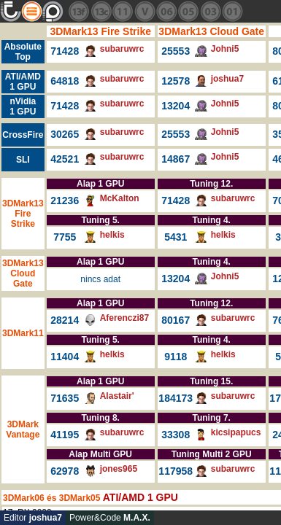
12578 (175, 81)
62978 (64, 471)
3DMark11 (23, 333)
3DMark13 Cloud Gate (211, 31)
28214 (64, 320)
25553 (175, 51)
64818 (64, 81)
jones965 (118, 469)
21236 (64, 200)
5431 (175, 237)
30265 (64, 134)
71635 (64, 398)
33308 (175, 434)
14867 (175, 159)
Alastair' (117, 396)
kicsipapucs (236, 432)
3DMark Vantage (22, 429)
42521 (64, 159)
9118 (175, 356)
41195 (64, 434)
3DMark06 (24, 498)
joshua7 (227, 79)
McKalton (119, 198)
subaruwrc (122, 49)
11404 (64, 356)
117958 (175, 471)
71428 (64, 51)
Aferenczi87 (124, 318)
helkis (112, 235)
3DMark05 (80, 498)
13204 (175, 106)
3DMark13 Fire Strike (100, 31)
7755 (64, 237)
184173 (175, 398)
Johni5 (225, 49)
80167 (175, 320)
